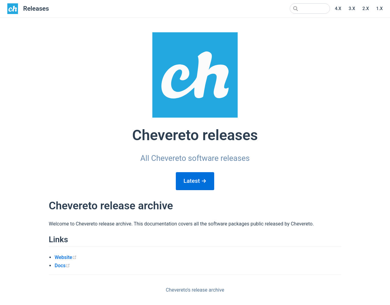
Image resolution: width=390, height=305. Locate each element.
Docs (62, 265)
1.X (379, 8)
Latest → (195, 180)
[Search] (299, 8)
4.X (338, 8)
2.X (365, 8)
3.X (352, 8)
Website (66, 257)
